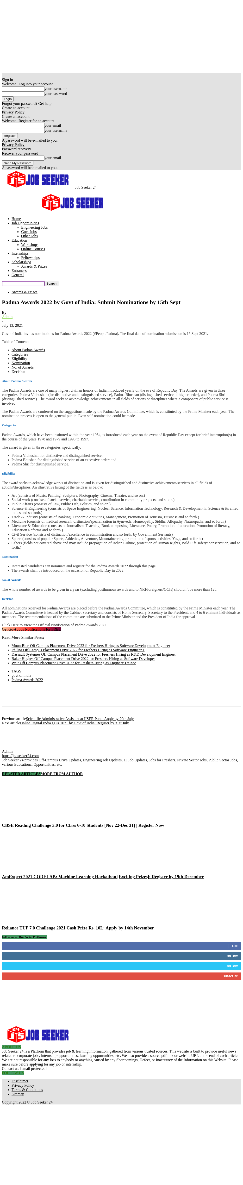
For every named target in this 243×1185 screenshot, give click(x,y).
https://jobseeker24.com (20, 756)
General (18, 275)
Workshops (29, 245)
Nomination (21, 363)
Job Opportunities (25, 223)
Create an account (16, 108)
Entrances (19, 271)
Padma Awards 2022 (27, 680)
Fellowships (30, 258)
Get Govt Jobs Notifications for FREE (31, 629)
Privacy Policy (13, 112)
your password (55, 94)
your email (52, 125)
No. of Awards (23, 367)
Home (16, 219)
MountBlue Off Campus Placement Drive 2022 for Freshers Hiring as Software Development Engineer (91, 646)
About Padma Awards (28, 350)
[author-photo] (13, 747)
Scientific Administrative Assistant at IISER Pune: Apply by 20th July (80, 719)
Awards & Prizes (34, 266)
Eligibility (19, 359)
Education (19, 240)
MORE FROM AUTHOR (62, 774)
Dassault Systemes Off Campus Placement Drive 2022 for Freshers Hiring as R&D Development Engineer (94, 654)
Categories (20, 354)
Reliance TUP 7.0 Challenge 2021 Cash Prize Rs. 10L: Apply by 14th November (78, 927)
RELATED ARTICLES (21, 774)
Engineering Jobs (34, 227)
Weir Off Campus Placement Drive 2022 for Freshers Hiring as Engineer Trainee (74, 663)
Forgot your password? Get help (26, 103)
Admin (7, 317)
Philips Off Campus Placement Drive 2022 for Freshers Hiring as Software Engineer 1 (78, 650)
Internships (20, 253)
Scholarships (21, 262)
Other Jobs (29, 236)
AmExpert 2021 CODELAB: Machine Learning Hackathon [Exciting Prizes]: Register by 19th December (103, 876)
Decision (18, 372)
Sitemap (18, 1094)
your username (55, 89)
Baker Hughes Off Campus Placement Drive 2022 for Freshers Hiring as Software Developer (83, 659)
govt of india (21, 675)
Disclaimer (20, 1081)
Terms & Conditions (27, 1090)
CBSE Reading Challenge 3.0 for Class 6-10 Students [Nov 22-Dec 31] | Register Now (83, 825)
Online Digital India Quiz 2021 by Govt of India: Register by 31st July (74, 723)
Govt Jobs (29, 232)
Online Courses (33, 249)
